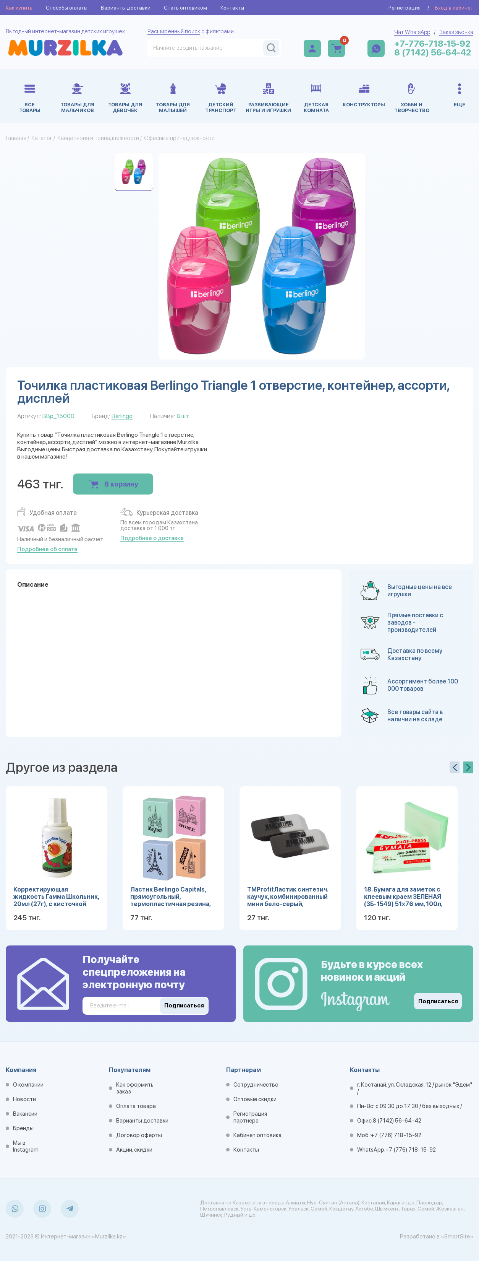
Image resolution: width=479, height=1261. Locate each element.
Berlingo (122, 416)
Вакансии (25, 1113)
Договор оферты (139, 1135)
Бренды (23, 1128)
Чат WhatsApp (412, 32)
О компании (28, 1084)
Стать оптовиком (185, 8)
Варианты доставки (125, 8)
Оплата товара (136, 1106)
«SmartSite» (457, 1236)
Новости (24, 1099)
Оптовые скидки (255, 1099)
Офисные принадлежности (179, 138)
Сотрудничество (255, 1084)
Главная (16, 138)
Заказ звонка (456, 32)
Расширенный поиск (173, 31)
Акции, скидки (134, 1149)
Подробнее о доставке (152, 538)
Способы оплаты (66, 8)
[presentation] (455, 767)
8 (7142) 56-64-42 (432, 52)
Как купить (19, 8)
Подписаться (438, 1001)
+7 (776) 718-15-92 (396, 1135)
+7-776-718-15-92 (432, 43)
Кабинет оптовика (257, 1135)
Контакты (232, 8)
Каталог (41, 138)
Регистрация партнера (250, 1117)
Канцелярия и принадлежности (98, 138)
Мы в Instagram (26, 1146)
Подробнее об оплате (47, 549)
